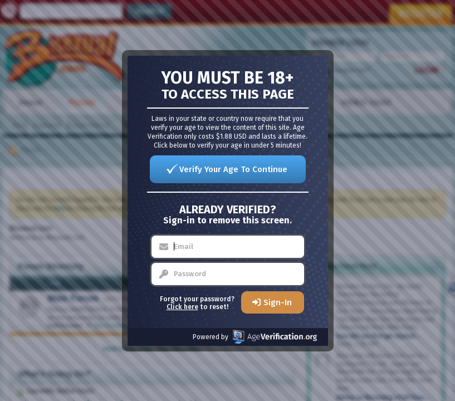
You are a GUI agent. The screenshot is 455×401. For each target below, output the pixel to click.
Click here (182, 307)
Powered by (255, 337)
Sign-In (277, 302)
